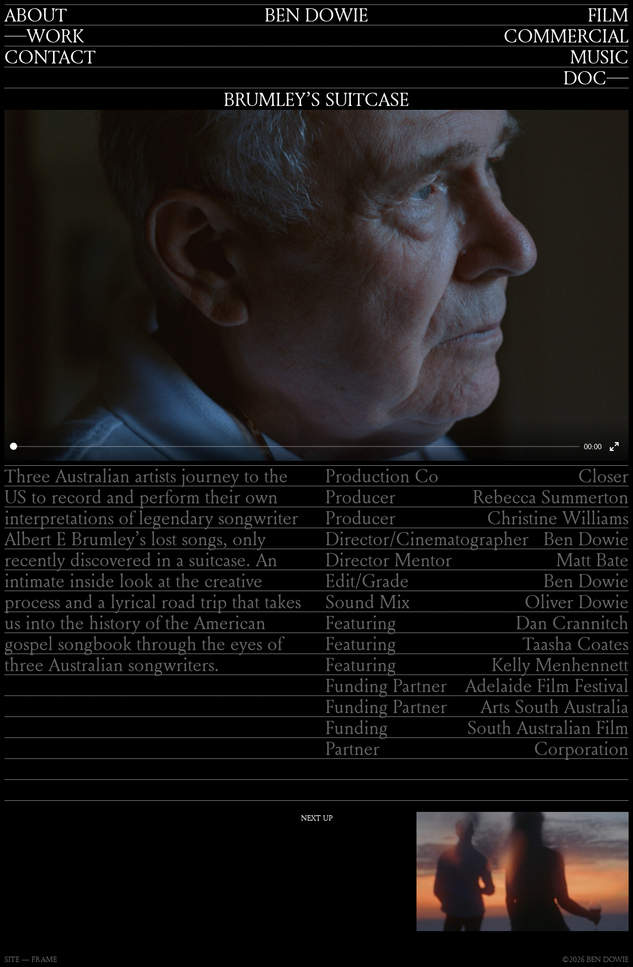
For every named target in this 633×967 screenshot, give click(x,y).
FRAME (44, 959)
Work (55, 35)
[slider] (294, 446)
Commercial (566, 36)
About (35, 14)
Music (599, 57)
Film (608, 15)
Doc (584, 78)
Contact (50, 56)
